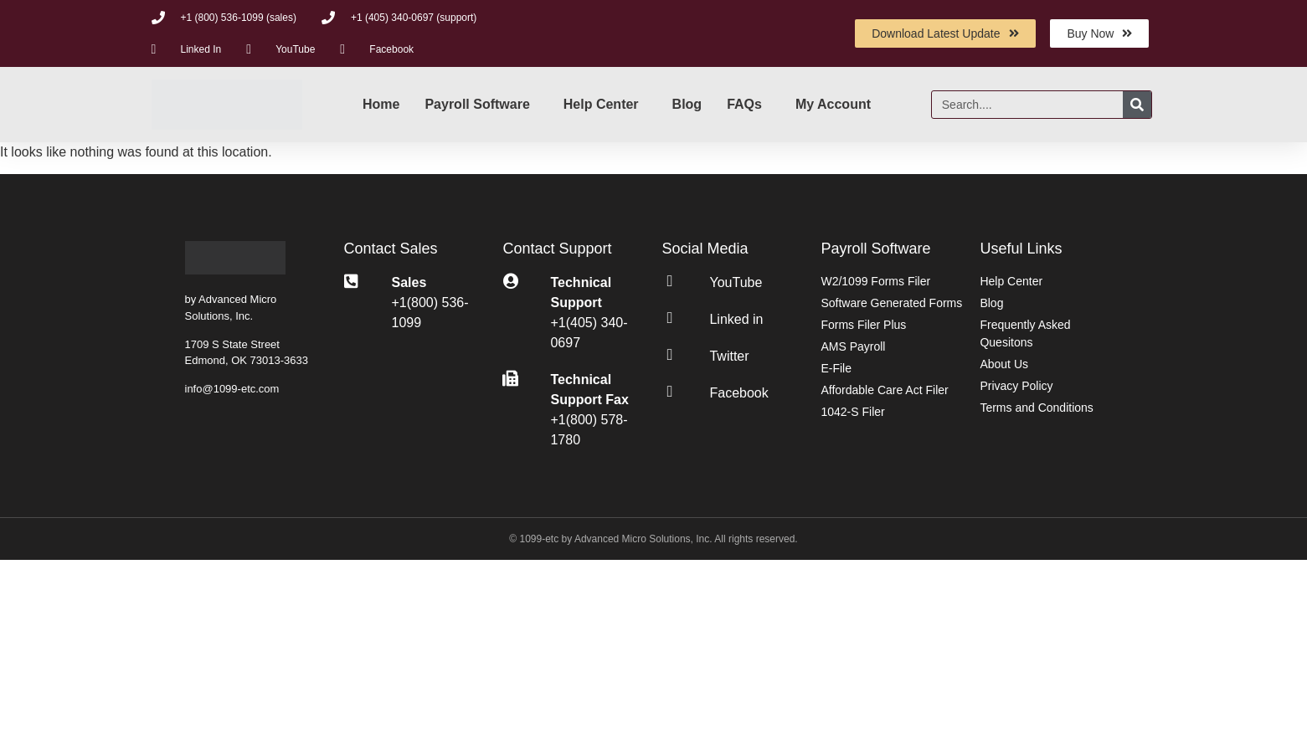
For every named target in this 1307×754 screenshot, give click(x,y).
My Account (833, 104)
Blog (687, 104)
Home (381, 104)
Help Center (601, 104)
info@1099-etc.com (232, 388)
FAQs (744, 104)
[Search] (1137, 104)
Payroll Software (477, 104)
